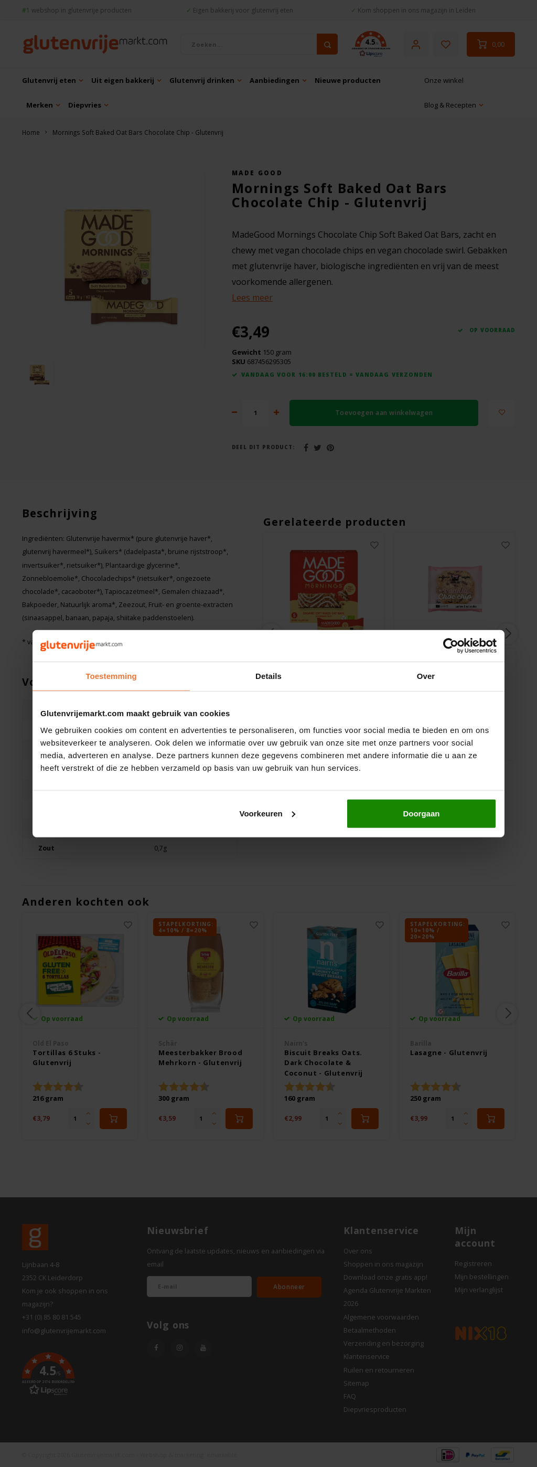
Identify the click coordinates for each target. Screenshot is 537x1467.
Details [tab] (268, 676)
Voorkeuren (267, 813)
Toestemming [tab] (111, 676)
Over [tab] (426, 676)
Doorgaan (421, 813)
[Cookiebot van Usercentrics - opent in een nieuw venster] (451, 646)
